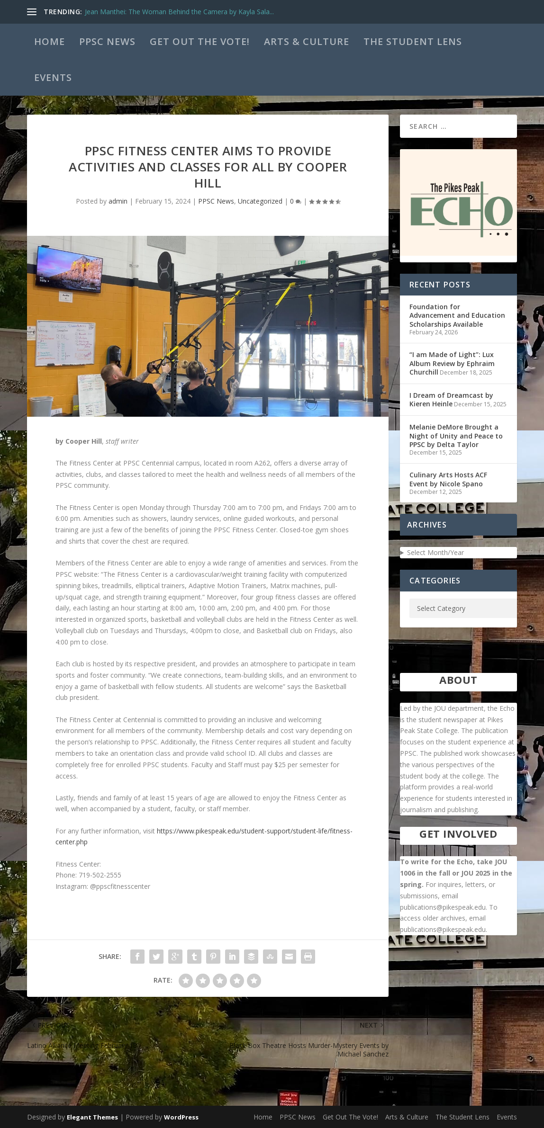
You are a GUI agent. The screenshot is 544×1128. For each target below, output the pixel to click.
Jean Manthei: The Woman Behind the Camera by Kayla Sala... (179, 11)
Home (49, 41)
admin (118, 201)
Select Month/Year (435, 552)
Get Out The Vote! (200, 41)
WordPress (181, 1117)
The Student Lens (412, 41)
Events (53, 77)
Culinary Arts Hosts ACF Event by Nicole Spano (448, 479)
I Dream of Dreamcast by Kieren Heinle (451, 399)
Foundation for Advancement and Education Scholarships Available (457, 315)
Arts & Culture (306, 41)
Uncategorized (260, 201)
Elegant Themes (92, 1117)
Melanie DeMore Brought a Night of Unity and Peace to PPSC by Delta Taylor (456, 435)
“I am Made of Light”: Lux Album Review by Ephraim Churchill (452, 363)
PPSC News (107, 41)
